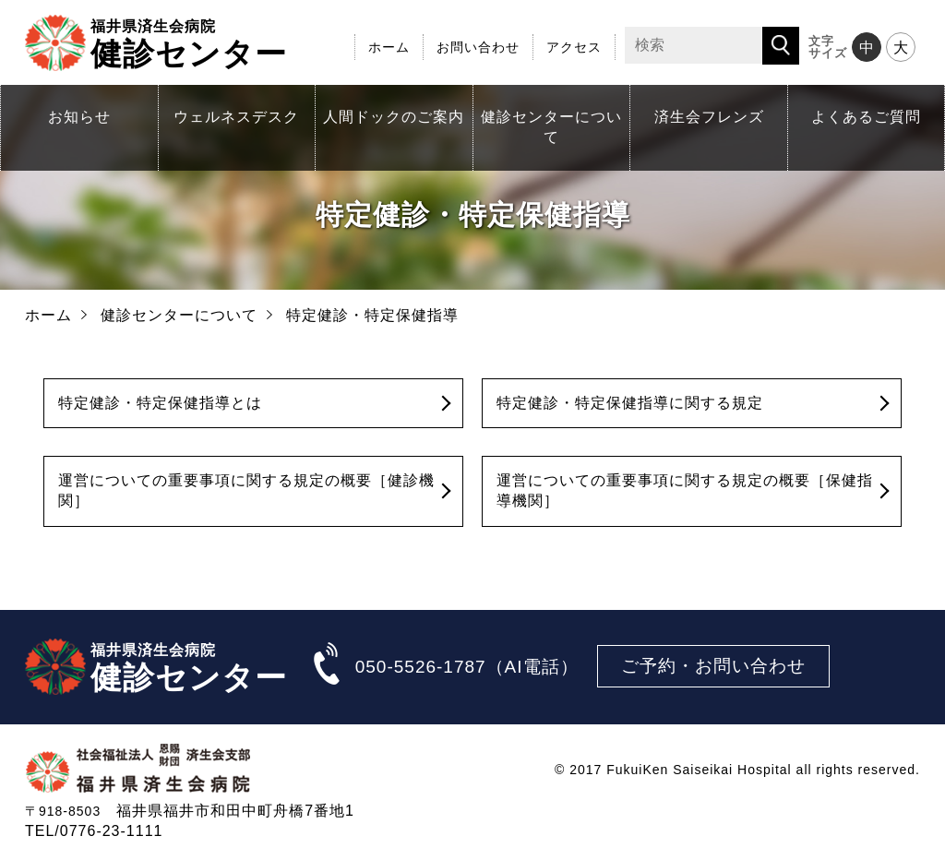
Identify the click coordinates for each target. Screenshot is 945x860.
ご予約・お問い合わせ (713, 665)
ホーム (389, 47)
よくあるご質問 (866, 117)
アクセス (574, 47)
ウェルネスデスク (236, 117)
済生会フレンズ (709, 117)
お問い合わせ (478, 47)
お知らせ (79, 117)
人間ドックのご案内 (393, 117)
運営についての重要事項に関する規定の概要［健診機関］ (246, 490)
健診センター (188, 42)
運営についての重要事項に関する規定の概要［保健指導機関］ (684, 490)
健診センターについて (551, 127)
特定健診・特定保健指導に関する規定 (629, 403)
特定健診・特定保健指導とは (160, 403)
